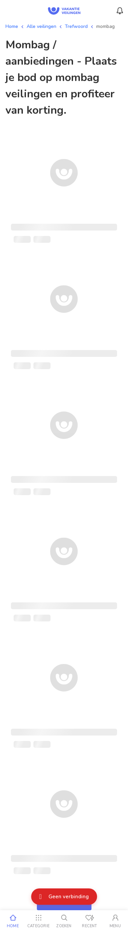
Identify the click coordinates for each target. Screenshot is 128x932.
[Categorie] (38, 921)
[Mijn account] (115, 921)
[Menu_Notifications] (119, 10)
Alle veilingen (41, 26)
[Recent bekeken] (89, 921)
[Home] (13, 921)
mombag (105, 26)
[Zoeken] (64, 921)
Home (11, 26)
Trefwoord (76, 26)
